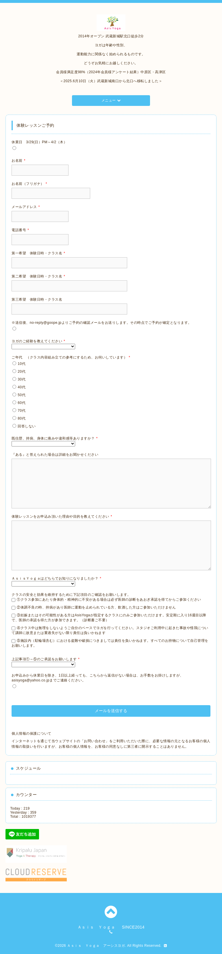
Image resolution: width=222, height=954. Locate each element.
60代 (21, 403)
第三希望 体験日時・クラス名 (37, 299)
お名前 (18, 161)
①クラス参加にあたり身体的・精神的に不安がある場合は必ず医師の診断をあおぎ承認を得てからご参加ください (109, 600)
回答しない (27, 426)
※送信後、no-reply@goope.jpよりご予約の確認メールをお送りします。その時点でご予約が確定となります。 (102, 323)
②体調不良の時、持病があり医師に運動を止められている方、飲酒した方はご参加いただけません (96, 607)
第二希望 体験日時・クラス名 (38, 276)
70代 (21, 411)
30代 (21, 379)
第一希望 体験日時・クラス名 (38, 253)
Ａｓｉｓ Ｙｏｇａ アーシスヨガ (96, 946)
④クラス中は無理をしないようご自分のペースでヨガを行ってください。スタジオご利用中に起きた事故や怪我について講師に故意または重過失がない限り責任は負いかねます (110, 630)
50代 (21, 395)
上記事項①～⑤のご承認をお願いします (45, 659)
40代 (21, 387)
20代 (21, 372)
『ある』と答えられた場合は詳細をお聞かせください (55, 455)
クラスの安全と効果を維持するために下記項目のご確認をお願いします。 (71, 595)
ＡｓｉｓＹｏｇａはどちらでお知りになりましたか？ (56, 578)
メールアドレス (26, 207)
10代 (21, 364)
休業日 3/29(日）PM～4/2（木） (39, 142)
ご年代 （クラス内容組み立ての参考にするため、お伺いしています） (71, 357)
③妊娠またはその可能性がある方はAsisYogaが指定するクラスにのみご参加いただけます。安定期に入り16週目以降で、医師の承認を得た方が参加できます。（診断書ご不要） (109, 617)
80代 (21, 418)
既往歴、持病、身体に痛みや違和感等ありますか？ (55, 438)
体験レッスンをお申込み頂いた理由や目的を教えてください (62, 516)
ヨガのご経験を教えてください (38, 341)
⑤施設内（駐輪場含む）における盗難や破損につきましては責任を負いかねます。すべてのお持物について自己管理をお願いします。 (110, 643)
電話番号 (20, 230)
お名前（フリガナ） (29, 184)
